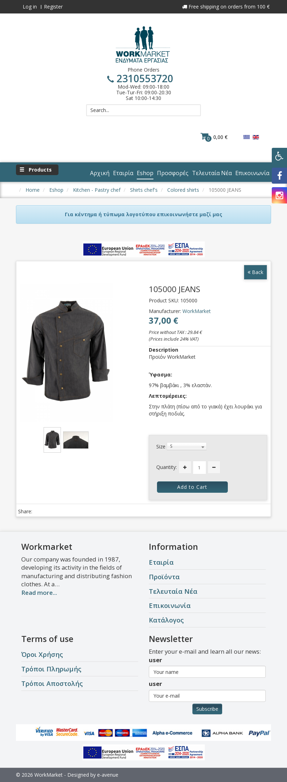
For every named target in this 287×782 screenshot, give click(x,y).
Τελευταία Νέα (173, 591)
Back (255, 272)
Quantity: (166, 467)
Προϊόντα (164, 576)
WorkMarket (196, 311)
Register (53, 6)
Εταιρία (161, 562)
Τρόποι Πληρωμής (51, 668)
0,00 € (214, 137)
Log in (30, 6)
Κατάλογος (166, 619)
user (155, 660)
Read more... (39, 592)
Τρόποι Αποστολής (52, 683)
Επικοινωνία (170, 605)
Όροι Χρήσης (42, 654)
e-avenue (107, 774)
